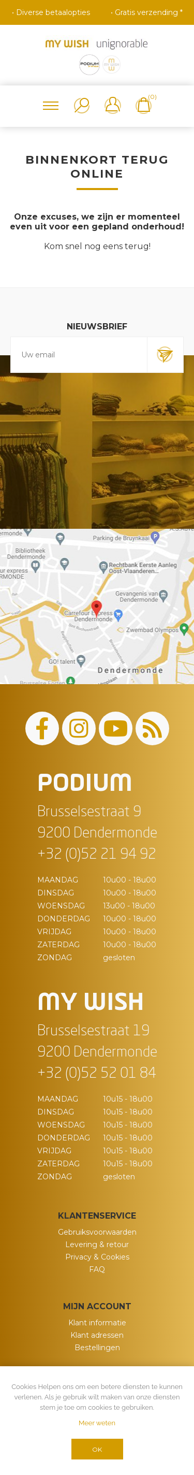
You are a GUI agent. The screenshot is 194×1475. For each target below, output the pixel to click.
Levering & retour (97, 1244)
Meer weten (97, 1423)
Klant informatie (97, 1322)
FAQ (97, 1269)
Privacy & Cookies (97, 1257)
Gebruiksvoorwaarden (97, 1232)
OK (97, 1449)
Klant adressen (97, 1335)
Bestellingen (97, 1347)
